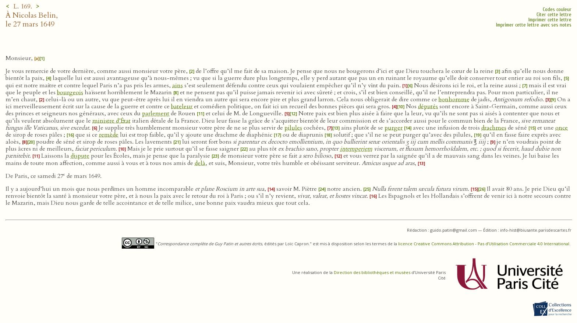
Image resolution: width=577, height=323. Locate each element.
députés (428, 106)
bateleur (181, 106)
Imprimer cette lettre (549, 20)
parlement (155, 113)
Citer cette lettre (554, 14)
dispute (80, 156)
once (561, 128)
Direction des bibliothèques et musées (372, 272)
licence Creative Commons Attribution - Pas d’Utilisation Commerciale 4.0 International (483, 243)
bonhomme (454, 99)
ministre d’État (111, 121)
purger (394, 128)
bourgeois (70, 92)
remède (108, 135)
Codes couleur (557, 9)
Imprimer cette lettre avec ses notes (533, 25)
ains (177, 85)
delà (200, 163)
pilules (293, 128)
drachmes (493, 128)
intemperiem (356, 149)
